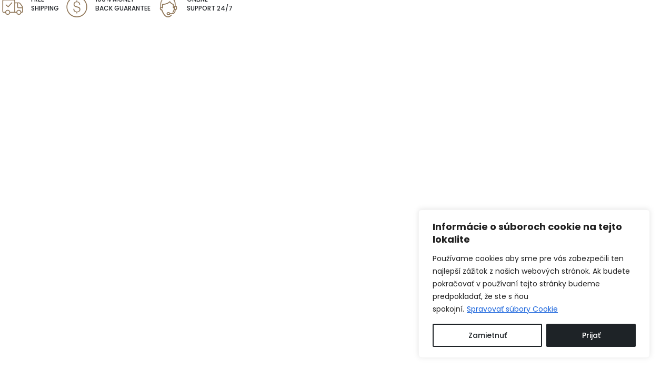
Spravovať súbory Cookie (512, 309)
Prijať (591, 335)
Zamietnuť (487, 335)
